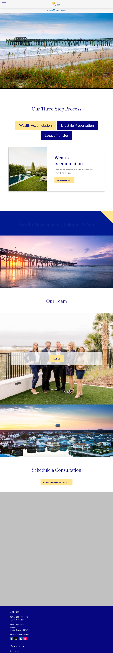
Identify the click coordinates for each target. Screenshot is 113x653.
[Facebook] (11, 638)
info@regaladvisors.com (19, 634)
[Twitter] (16, 638)
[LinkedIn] (20, 638)
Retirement (14, 651)
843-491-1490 (22, 617)
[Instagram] (25, 638)
